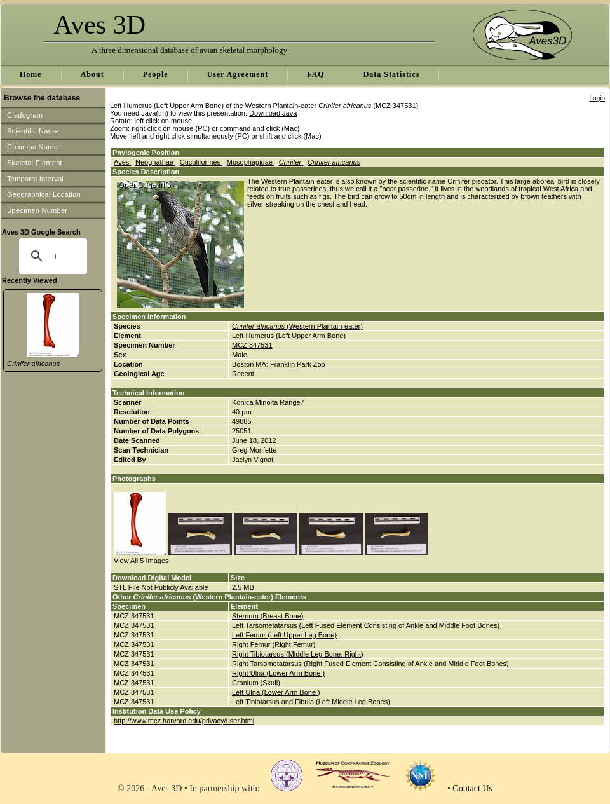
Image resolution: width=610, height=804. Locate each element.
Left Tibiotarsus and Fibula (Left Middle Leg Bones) (311, 701)
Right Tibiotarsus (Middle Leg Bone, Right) (297, 654)
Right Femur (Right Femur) (273, 644)
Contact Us (472, 788)
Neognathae (155, 162)
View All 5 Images (141, 560)
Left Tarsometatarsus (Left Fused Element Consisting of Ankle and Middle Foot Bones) (365, 625)
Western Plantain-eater (308, 105)
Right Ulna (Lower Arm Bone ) (278, 673)
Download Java (273, 113)
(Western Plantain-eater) (297, 326)
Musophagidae (250, 162)
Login (597, 98)
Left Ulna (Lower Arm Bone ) (276, 692)
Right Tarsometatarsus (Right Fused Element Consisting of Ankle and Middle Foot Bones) (370, 663)
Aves (122, 162)
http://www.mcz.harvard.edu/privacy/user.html (184, 721)
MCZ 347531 (252, 345)
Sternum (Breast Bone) (268, 616)
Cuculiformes (201, 162)
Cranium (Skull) (256, 682)
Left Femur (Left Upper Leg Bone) (284, 635)
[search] (55, 256)
